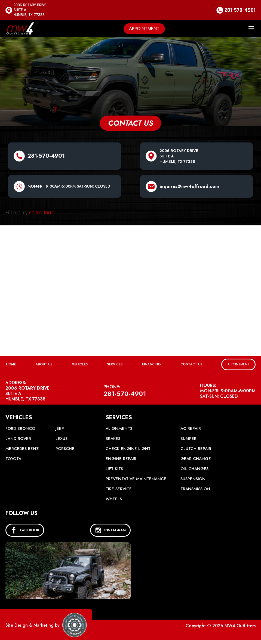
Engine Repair (121, 459)
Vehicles (80, 364)
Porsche (65, 449)
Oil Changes (194, 469)
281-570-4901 (240, 10)
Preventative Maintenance (136, 479)
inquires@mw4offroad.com (189, 186)
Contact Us (191, 364)
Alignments (119, 428)
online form (41, 212)
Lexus (61, 439)
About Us (43, 364)
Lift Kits (114, 469)
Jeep (60, 428)
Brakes (113, 439)
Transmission (195, 489)
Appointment (144, 29)
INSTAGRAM (110, 530)
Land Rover (18, 439)
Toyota (13, 459)
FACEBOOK (24, 530)
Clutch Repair (195, 449)
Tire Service (119, 489)
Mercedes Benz (22, 449)
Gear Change (195, 459)
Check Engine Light (128, 449)
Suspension (192, 479)
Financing (151, 364)
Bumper (188, 439)
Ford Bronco (20, 428)
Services (114, 364)
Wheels (114, 499)
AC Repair (190, 428)
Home (11, 364)
